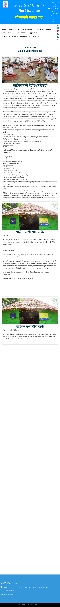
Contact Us (35, 36)
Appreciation (34, 33)
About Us (12, 29)
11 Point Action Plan (26, 29)
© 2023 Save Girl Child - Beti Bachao (30, 605)
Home (4, 29)
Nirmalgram (40, 29)
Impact (48, 29)
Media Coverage (8, 33)
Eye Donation (25, 36)
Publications (22, 33)
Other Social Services (10, 36)
